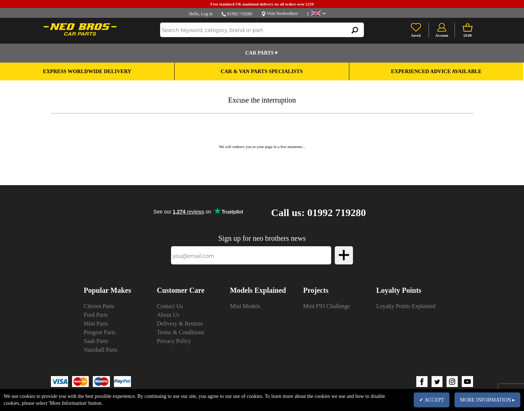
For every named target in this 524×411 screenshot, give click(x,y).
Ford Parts (96, 315)
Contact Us (170, 306)
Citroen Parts (99, 306)
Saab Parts (96, 341)
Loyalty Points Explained (406, 306)
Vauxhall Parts (101, 350)
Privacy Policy (174, 341)
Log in (207, 13)
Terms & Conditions (180, 332)
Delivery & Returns (180, 323)
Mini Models (245, 306)
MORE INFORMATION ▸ (487, 400)
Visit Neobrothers (282, 13)
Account (441, 35)
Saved (416, 35)
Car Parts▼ (262, 53)
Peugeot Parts (100, 332)
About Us (168, 315)
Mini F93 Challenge (326, 306)
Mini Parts (96, 323)
